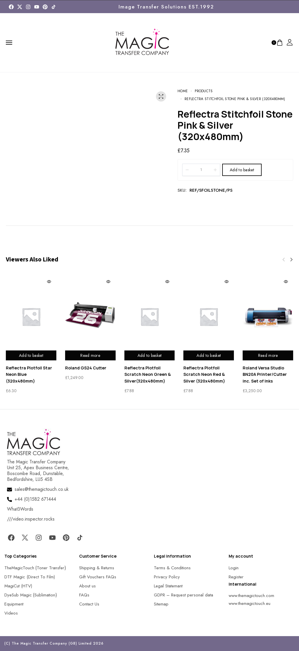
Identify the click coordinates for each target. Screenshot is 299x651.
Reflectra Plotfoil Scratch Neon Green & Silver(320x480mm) (147, 374)
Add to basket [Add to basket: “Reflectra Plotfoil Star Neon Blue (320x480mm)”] (31, 355)
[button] (291, 259)
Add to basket (242, 170)
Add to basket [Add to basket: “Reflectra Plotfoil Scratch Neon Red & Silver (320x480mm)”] (209, 355)
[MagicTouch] (53, 6)
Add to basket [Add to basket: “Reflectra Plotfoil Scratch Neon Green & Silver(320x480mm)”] (150, 355)
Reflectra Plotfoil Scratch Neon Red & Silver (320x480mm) (204, 374)
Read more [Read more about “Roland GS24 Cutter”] (90, 355)
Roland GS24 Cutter (85, 368)
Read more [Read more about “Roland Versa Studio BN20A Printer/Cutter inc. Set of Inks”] (268, 355)
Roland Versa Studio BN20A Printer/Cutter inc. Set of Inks (265, 374)
